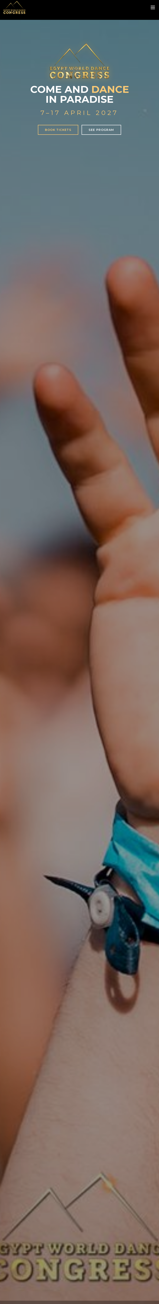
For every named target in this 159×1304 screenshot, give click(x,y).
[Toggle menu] (153, 7)
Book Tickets (58, 130)
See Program (101, 130)
